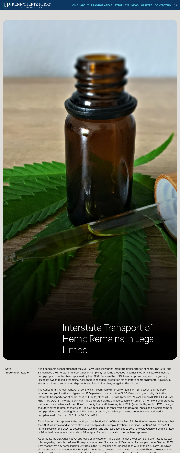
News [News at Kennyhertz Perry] (135, 5)
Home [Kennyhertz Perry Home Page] (74, 5)
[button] (176, 5)
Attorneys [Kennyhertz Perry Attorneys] (122, 5)
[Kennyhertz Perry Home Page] (26, 5)
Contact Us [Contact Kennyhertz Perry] (163, 5)
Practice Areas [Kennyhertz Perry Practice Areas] (101, 5)
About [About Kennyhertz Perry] (84, 5)
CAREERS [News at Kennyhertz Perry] (147, 5)
